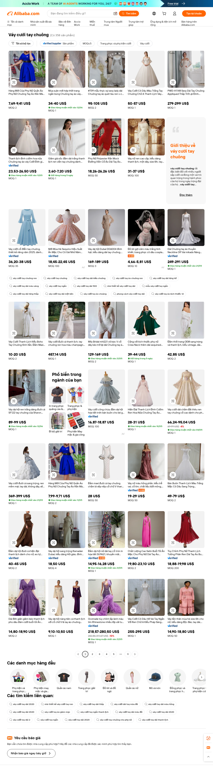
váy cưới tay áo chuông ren (127, 278)
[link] (208, 738)
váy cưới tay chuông (55, 278)
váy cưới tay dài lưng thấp (24, 293)
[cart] (165, 14)
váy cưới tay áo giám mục (55, 712)
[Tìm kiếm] (129, 13)
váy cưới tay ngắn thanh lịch (92, 712)
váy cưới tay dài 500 (85, 286)
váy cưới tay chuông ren (23, 278)
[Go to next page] (135, 654)
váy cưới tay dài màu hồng (159, 704)
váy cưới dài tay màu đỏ (124, 704)
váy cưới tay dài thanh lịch (153, 719)
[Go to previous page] (78, 654)
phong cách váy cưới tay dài (128, 293)
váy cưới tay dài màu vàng (24, 286)
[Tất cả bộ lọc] (21, 43)
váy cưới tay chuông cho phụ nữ (114, 719)
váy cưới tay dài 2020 (21, 704)
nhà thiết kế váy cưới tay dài (119, 286)
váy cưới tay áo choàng (93, 293)
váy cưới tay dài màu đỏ (128, 712)
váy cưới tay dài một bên (59, 293)
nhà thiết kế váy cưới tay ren (57, 704)
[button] (115, 13)
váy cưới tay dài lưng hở (163, 278)
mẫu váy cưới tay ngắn (155, 286)
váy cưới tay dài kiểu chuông (90, 278)
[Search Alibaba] (80, 13)
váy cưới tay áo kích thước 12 (167, 293)
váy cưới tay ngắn (55, 286)
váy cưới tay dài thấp (92, 704)
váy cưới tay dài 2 (19, 719)
